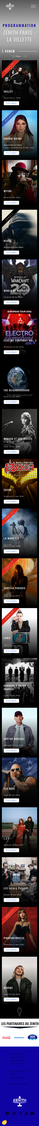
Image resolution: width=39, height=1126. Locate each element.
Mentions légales (17, 1077)
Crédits (13, 1074)
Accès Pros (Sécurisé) (19, 1071)
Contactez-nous (17, 1054)
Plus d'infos (11, 103)
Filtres (16, 56)
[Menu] (33, 6)
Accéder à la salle (17, 1057)
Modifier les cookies (19, 1083)
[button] (4, 1122)
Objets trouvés (16, 1063)
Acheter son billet (18, 1060)
